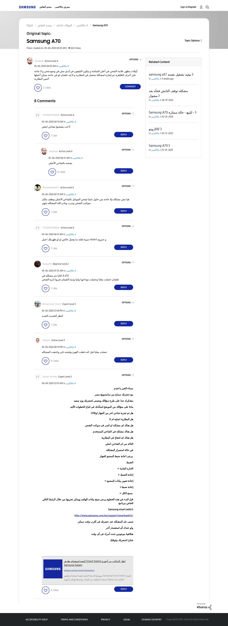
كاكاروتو (154, 129)
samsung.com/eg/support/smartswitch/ (79, 570)
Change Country (152, 619)
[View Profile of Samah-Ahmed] (49, 376)
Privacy (105, 619)
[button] (135, 59)
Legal (127, 619)
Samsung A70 (158, 146)
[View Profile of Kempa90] (47, 264)
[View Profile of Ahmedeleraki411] (50, 187)
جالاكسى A (64, 66)
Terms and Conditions (74, 619)
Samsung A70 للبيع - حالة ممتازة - (171, 112)
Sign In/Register (188, 7)
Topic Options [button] (192, 40)
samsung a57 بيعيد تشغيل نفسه (170, 74)
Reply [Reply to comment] (124, 134)
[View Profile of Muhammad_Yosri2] (51, 304)
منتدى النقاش (45, 7)
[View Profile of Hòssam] (46, 340)
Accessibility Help (37, 619)
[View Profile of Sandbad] (39, 61)
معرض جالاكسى (62, 7)
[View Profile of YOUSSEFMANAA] (50, 115)
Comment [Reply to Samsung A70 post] (130, 86)
